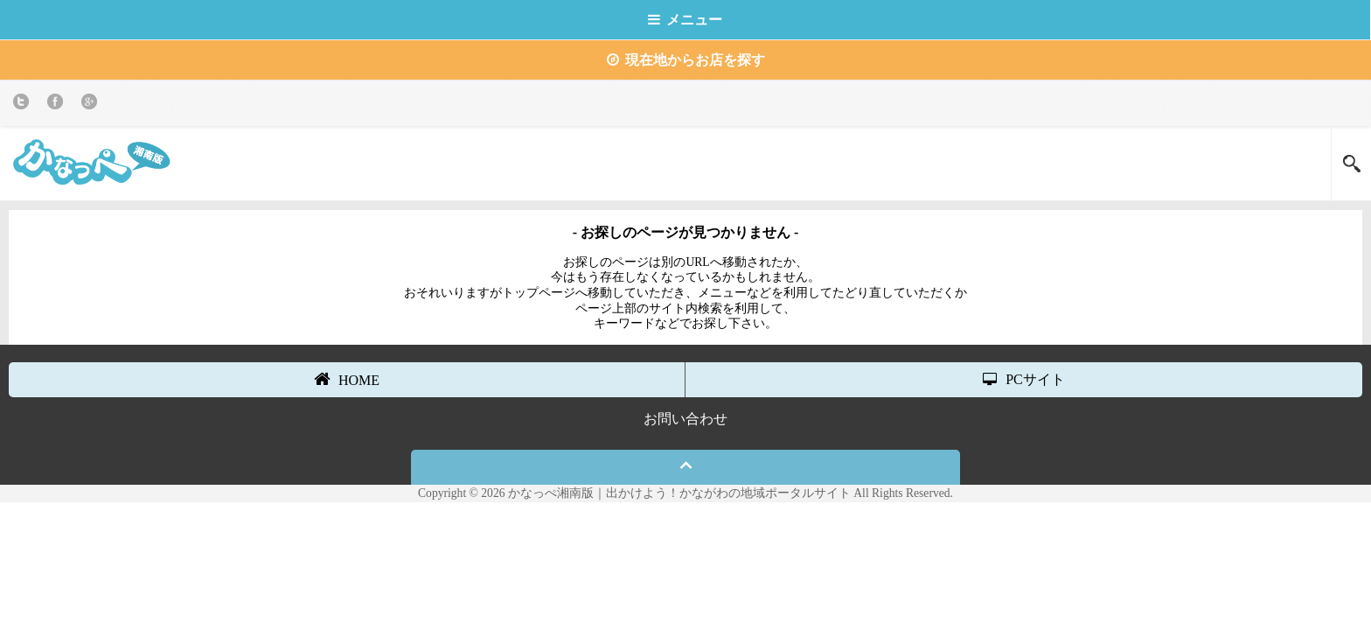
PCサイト (1024, 379)
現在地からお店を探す (686, 59)
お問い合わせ (685, 418)
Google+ (92, 105)
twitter (24, 105)
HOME (346, 379)
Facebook (58, 105)
